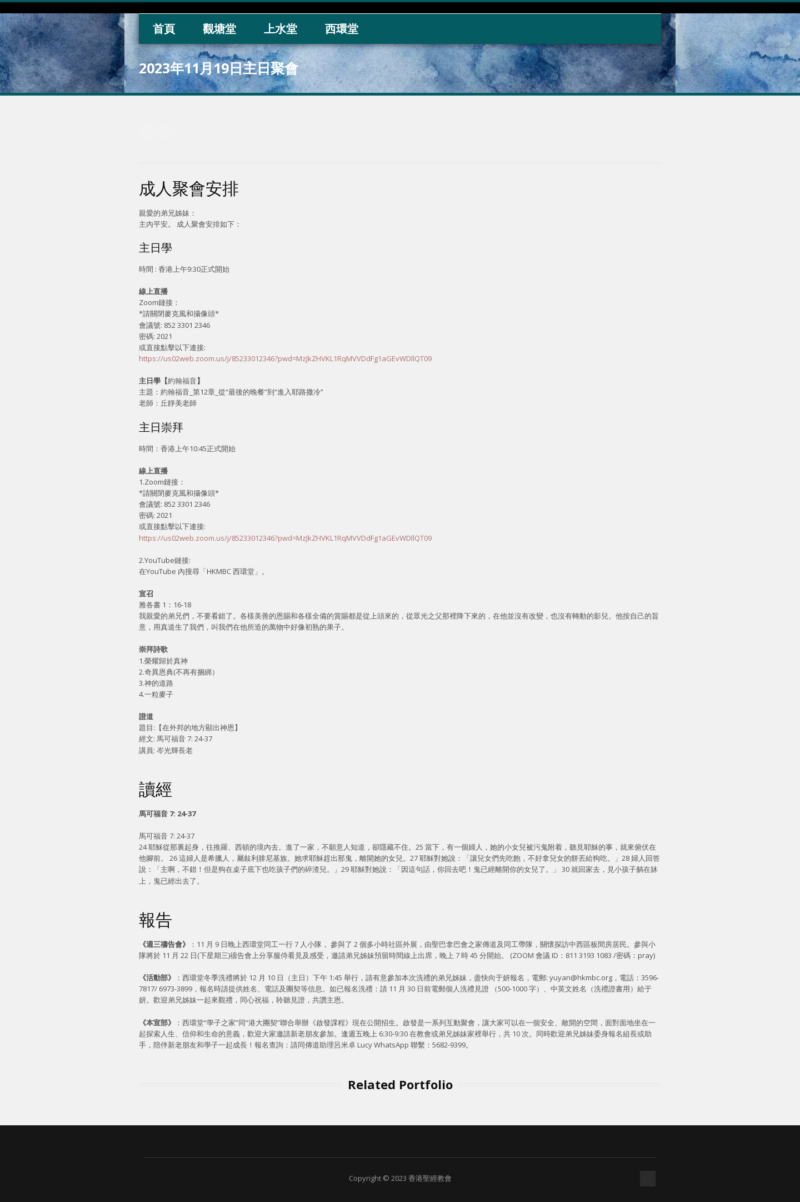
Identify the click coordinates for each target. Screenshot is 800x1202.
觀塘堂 (219, 28)
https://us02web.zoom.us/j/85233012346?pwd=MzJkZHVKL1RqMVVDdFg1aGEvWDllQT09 (285, 358)
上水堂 (280, 28)
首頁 (164, 28)
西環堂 (341, 28)
